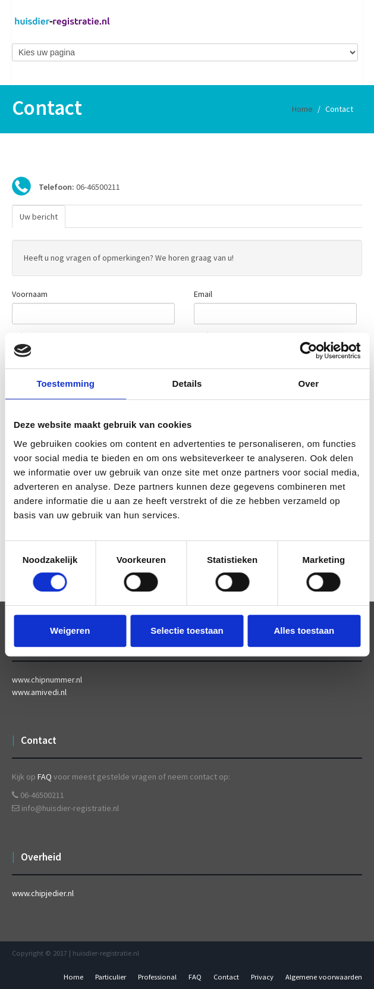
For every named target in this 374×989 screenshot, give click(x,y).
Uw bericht (39, 216)
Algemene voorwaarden (323, 976)
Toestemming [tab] (65, 383)
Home (302, 109)
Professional (157, 976)
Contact (226, 976)
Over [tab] (308, 383)
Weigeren (70, 630)
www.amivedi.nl (39, 692)
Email (203, 294)
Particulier (110, 976)
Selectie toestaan (187, 630)
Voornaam (30, 294)
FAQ (44, 776)
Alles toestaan (304, 630)
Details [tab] (187, 383)
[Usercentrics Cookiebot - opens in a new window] (308, 350)
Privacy (262, 976)
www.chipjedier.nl (43, 893)
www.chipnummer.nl (47, 679)
